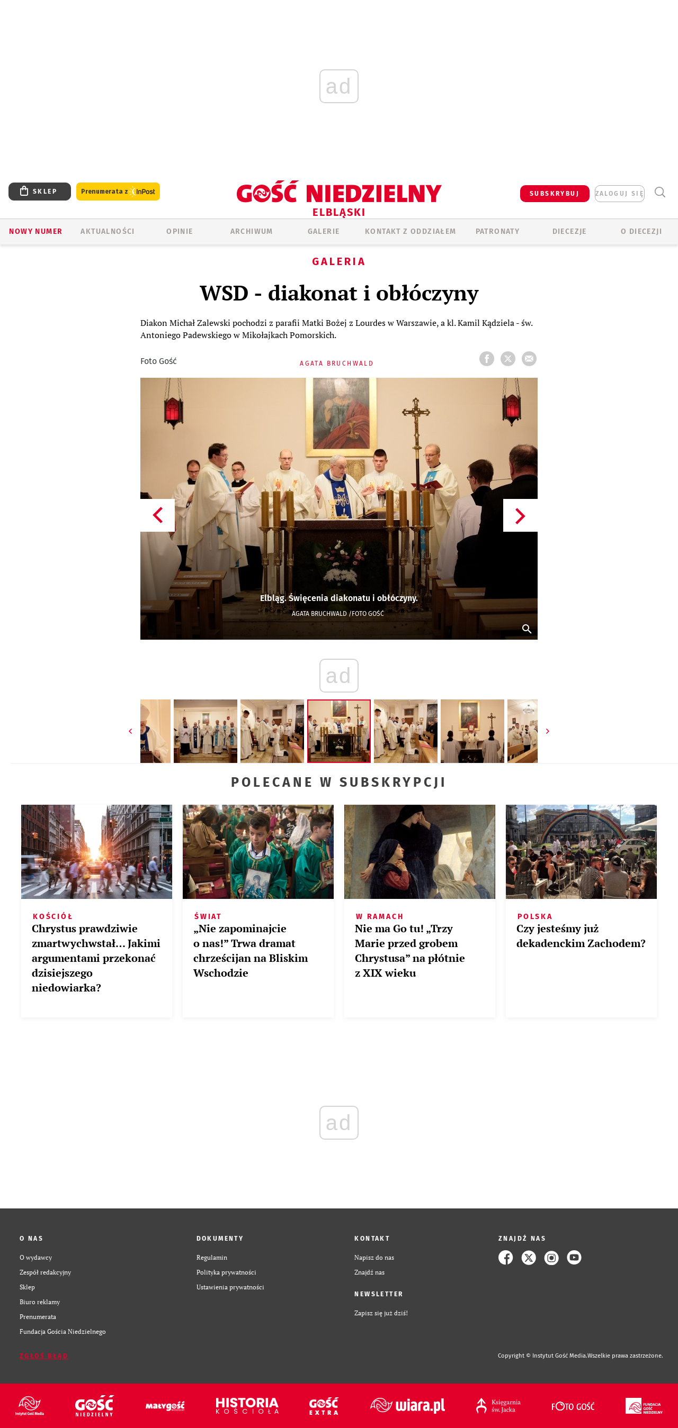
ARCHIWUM (251, 231)
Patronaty (498, 231)
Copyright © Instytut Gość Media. (542, 1355)
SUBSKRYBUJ (554, 193)
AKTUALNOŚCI (108, 231)
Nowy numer (36, 231)
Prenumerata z (118, 192)
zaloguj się (619, 193)
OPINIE (179, 231)
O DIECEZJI (641, 231)
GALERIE (324, 231)
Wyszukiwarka (660, 192)
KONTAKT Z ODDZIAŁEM (411, 231)
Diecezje (569, 231)
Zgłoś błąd (44, 1356)
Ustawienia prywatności (230, 1287)
